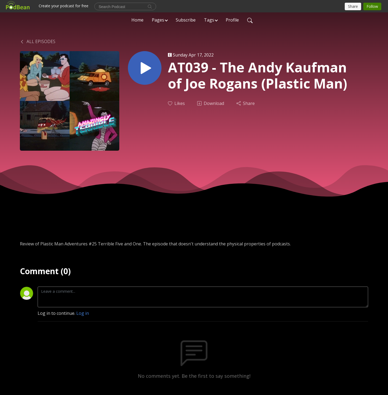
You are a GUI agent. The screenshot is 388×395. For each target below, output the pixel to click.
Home (137, 20)
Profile (232, 20)
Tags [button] (209, 20)
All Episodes (37, 41)
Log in (82, 313)
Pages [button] (158, 20)
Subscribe (186, 20)
